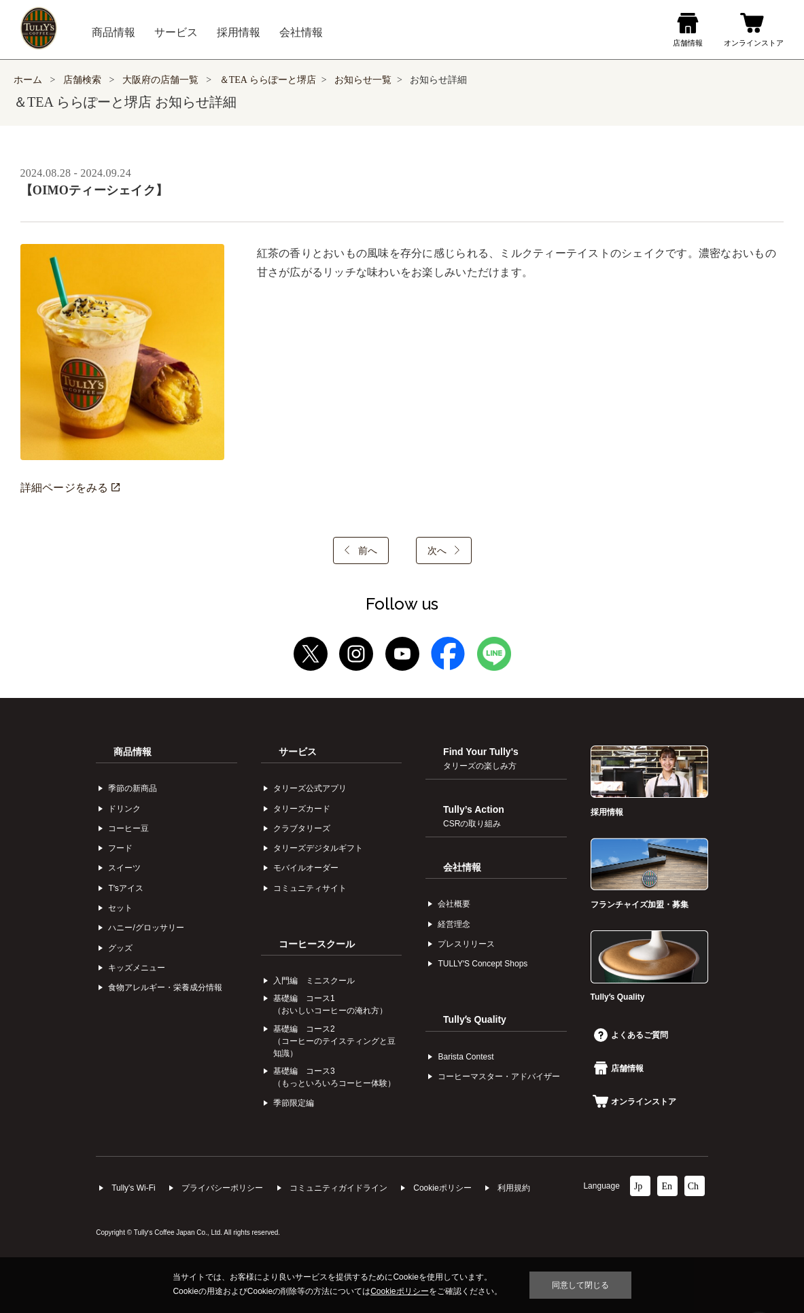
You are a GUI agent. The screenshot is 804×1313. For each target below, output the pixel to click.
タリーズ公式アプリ (310, 788)
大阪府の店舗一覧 (161, 80)
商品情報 (132, 751)
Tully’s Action (473, 816)
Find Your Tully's (481, 758)
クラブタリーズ (301, 828)
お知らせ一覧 (362, 80)
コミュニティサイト (310, 888)
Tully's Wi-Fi (133, 1188)
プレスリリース (466, 944)
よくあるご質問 (631, 1035)
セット (120, 908)
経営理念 (454, 924)
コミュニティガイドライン (338, 1188)
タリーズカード (301, 808)
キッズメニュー (136, 968)
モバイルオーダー (305, 868)
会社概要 (454, 904)
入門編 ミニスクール (314, 980)
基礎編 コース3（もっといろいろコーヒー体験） (334, 1077)
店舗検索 (82, 80)
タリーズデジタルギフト (318, 848)
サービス (298, 751)
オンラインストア (634, 1101)
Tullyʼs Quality (474, 1019)
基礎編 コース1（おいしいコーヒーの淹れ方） (330, 1004)
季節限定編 (293, 1103)
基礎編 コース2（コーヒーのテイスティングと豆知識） (334, 1041)
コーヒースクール (317, 944)
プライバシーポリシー (222, 1188)
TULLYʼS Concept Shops (482, 963)
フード (120, 848)
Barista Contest (465, 1057)
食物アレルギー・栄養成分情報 (165, 987)
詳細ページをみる (70, 487)
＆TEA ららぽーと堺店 (268, 80)
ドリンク (124, 808)
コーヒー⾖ (128, 828)
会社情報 (462, 867)
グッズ (120, 948)
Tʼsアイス (125, 888)
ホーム (28, 80)
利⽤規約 (513, 1188)
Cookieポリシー (442, 1188)
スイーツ (124, 868)
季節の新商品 (132, 788)
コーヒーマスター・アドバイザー (499, 1076)
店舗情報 (619, 1068)
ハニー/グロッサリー (145, 927)
